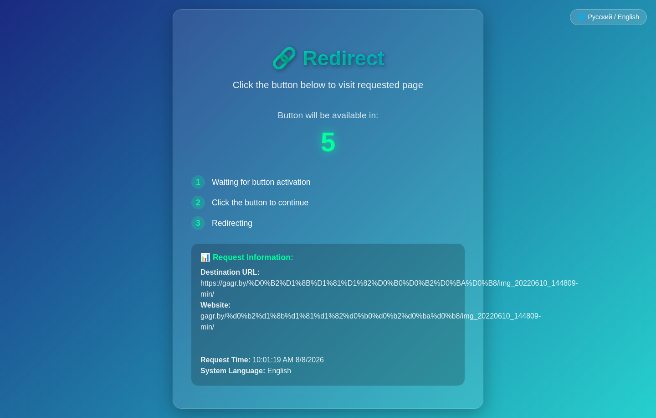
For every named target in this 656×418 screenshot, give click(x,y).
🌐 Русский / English (608, 17)
